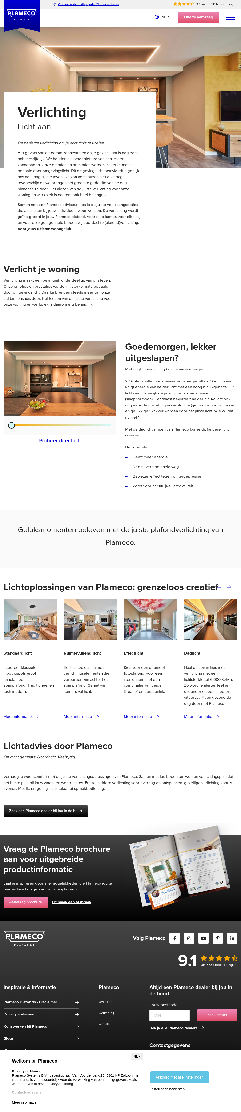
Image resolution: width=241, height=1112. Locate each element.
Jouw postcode (163, 1005)
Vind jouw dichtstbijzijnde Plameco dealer (86, 4)
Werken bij (106, 1013)
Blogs (9, 1039)
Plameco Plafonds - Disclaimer (30, 1002)
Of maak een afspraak (71, 902)
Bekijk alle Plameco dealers (176, 1028)
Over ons (105, 1002)
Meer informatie (21, 717)
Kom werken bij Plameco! (26, 1027)
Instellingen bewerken (167, 1089)
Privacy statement (20, 1014)
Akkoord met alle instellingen (180, 1077)
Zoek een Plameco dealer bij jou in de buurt (45, 811)
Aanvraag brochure (25, 902)
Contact (104, 1024)
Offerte (198, 17)
